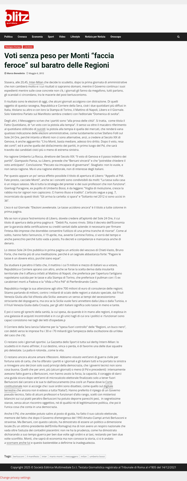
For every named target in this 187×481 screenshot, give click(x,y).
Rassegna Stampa (13, 47)
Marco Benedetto (16, 73)
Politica (8, 36)
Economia (37, 36)
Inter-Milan (36, 82)
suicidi (40, 129)
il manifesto (33, 456)
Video (62, 36)
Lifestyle (75, 36)
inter (44, 456)
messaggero (71, 456)
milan (84, 456)
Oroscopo (115, 36)
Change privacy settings (15, 477)
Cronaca (22, 36)
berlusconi (18, 456)
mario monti (56, 456)
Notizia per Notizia (95, 36)
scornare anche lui (18, 443)
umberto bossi (97, 456)
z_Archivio (28, 47)
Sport (51, 36)
